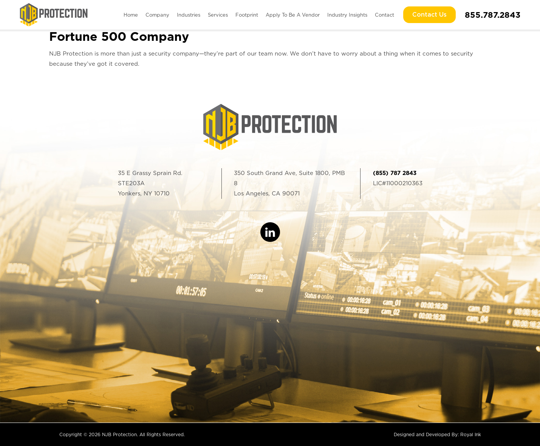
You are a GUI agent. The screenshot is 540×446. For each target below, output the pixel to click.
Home (131, 15)
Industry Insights (347, 15)
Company (157, 15)
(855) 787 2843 (394, 173)
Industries (188, 15)
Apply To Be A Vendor (293, 15)
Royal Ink (470, 434)
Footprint (246, 15)
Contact (384, 15)
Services (218, 15)
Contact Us (429, 15)
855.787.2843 (492, 15)
